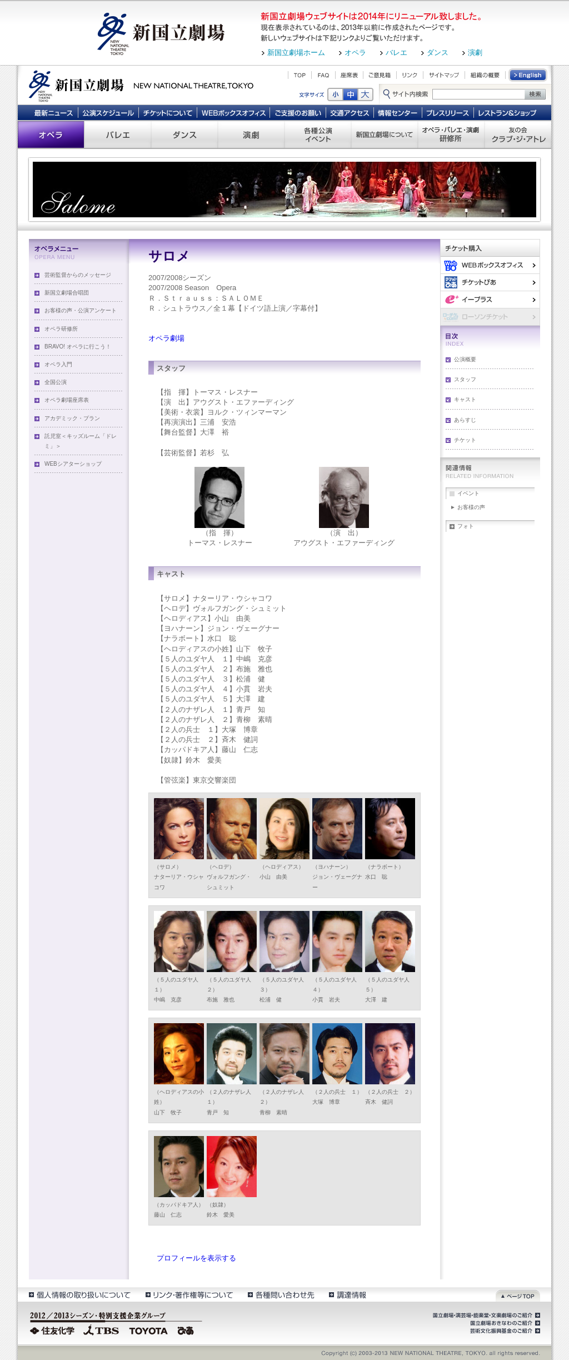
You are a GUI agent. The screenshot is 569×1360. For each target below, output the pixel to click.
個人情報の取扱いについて (79, 1295)
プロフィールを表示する (196, 1258)
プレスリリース (448, 112)
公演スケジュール (108, 112)
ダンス (437, 52)
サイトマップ (444, 75)
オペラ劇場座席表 (66, 400)
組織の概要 (485, 75)
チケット (465, 440)
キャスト (465, 399)
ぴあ (490, 282)
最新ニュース (53, 112)
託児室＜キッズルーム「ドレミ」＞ (80, 441)
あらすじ (465, 420)
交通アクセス (350, 112)
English (528, 75)
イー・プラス (490, 299)
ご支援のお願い (298, 112)
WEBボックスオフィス (233, 112)
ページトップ (518, 1295)
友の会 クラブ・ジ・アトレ (518, 134)
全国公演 (55, 382)
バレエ (396, 52)
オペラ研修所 (61, 329)
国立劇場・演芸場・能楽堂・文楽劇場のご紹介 (485, 1315)
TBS (101, 1329)
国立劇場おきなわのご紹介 (504, 1323)
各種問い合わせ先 (280, 1295)
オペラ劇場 (166, 338)
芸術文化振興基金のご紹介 (504, 1331)
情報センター (398, 112)
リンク (410, 75)
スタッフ (465, 379)
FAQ (323, 75)
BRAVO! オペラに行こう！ (77, 346)
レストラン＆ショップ (508, 112)
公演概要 (465, 359)
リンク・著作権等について (189, 1295)
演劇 (475, 52)
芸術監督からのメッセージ (77, 275)
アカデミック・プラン (72, 418)
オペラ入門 (58, 364)
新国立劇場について (384, 134)
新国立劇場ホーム (296, 52)
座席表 (349, 75)
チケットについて (167, 112)
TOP (299, 75)
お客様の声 (471, 507)
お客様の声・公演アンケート (80, 310)
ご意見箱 (379, 75)
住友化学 (53, 1329)
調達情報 (347, 1295)
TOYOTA (149, 1329)
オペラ (355, 52)
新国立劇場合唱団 (66, 293)
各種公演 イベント (317, 134)
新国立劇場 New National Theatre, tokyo (141, 85)
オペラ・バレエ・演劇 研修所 (451, 134)
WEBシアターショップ (73, 464)
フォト (465, 526)
